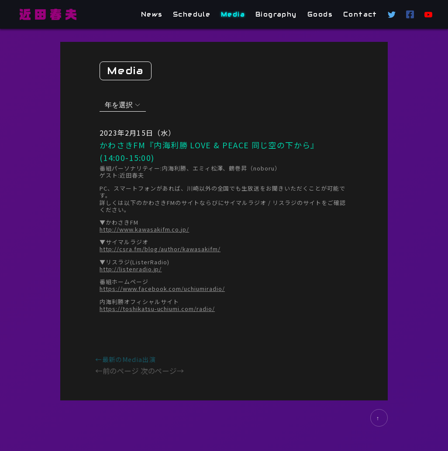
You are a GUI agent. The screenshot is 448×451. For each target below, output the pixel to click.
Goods (320, 14)
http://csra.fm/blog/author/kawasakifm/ (160, 249)
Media (233, 14)
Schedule (191, 14)
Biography (276, 14)
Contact (360, 14)
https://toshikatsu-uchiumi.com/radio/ (157, 308)
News (152, 14)
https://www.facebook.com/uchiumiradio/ (162, 288)
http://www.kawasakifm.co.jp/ (144, 229)
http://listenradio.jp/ (131, 268)
